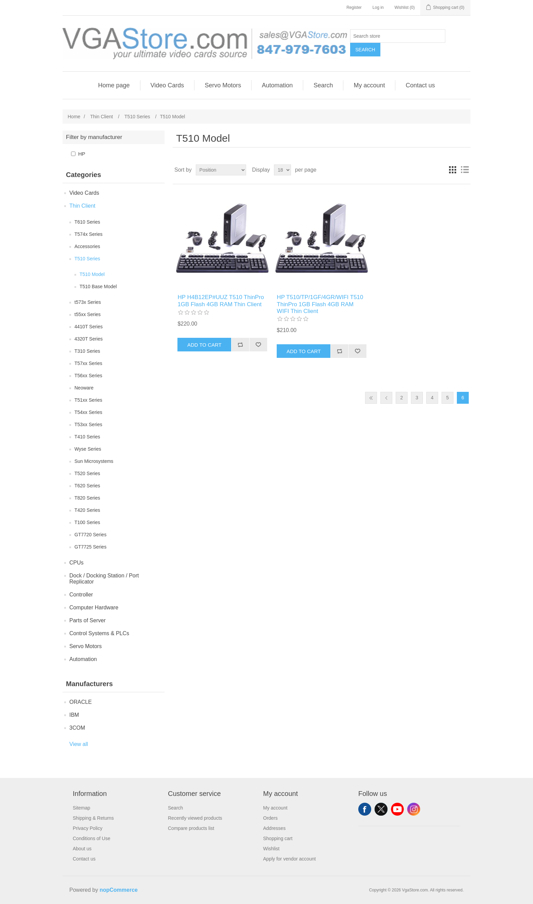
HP (81, 154)
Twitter (381, 809)
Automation (277, 85)
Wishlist (271, 848)
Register (354, 7)
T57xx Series (88, 363)
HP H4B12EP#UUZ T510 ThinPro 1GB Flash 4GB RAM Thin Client (220, 300)
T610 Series (87, 222)
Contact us (420, 85)
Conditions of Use (91, 838)
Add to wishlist (258, 344)
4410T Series (88, 326)
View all (78, 744)
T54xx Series (88, 412)
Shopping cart (277, 838)
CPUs (76, 563)
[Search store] (397, 36)
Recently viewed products (195, 818)
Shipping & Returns (93, 818)
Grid (452, 169)
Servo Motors (223, 85)
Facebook (364, 809)
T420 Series (87, 510)
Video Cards (167, 85)
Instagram (413, 809)
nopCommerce (119, 890)
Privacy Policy (87, 828)
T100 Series (87, 522)
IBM (74, 715)
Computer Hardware (93, 607)
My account (369, 85)
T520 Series (87, 473)
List (465, 169)
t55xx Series (87, 314)
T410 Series (87, 436)
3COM (77, 728)
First (371, 398)
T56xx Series (88, 375)
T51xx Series (88, 400)
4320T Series (88, 339)
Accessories (87, 246)
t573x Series (87, 302)
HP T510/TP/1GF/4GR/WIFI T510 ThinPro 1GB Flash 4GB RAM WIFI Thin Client (320, 304)
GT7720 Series (90, 534)
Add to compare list (240, 344)
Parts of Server (87, 620)
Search (365, 49)
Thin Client (82, 206)
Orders (270, 818)
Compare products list (191, 828)
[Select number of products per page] (282, 169)
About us (82, 848)
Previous (386, 398)
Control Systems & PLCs (99, 633)
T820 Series (87, 498)
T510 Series (87, 258)
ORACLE (80, 702)
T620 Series (87, 485)
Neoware (83, 387)
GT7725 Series (90, 547)
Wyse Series (87, 449)
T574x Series (88, 234)
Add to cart (204, 345)
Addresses (274, 828)
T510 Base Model (98, 286)
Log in (378, 7)
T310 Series (87, 351)
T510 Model (92, 274)
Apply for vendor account (289, 859)
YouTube (397, 809)
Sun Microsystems (93, 461)
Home (74, 116)
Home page (114, 85)
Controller (81, 594)
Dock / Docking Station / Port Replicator (104, 579)
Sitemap (81, 808)
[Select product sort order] (221, 169)
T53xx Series (88, 424)
